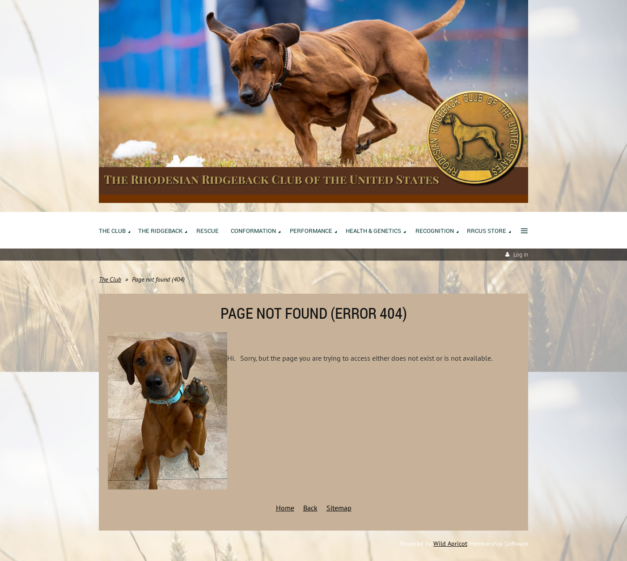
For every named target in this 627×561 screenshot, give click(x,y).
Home (285, 507)
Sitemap (339, 507)
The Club (110, 279)
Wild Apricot (450, 544)
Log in (520, 254)
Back (310, 507)
